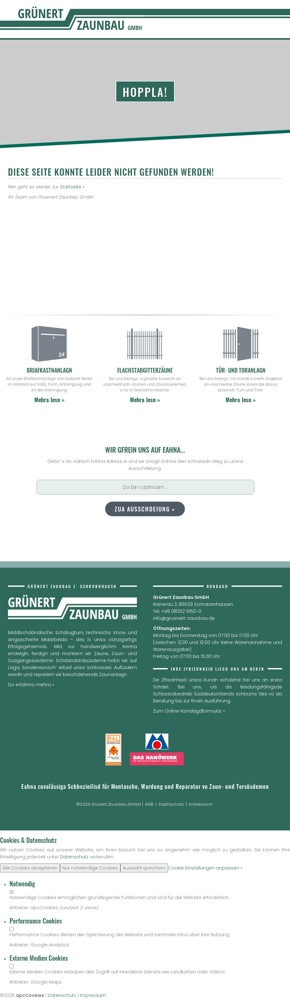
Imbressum (201, 804)
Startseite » (72, 187)
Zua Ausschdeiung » (145, 509)
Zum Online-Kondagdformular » (189, 711)
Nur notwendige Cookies (90, 868)
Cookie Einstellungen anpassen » (205, 868)
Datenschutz (74, 857)
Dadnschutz (171, 804)
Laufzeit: (70, 907)
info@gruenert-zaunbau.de (184, 618)
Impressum (93, 995)
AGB (149, 804)
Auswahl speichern (144, 868)
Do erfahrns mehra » (31, 684)
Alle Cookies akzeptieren (30, 868)
